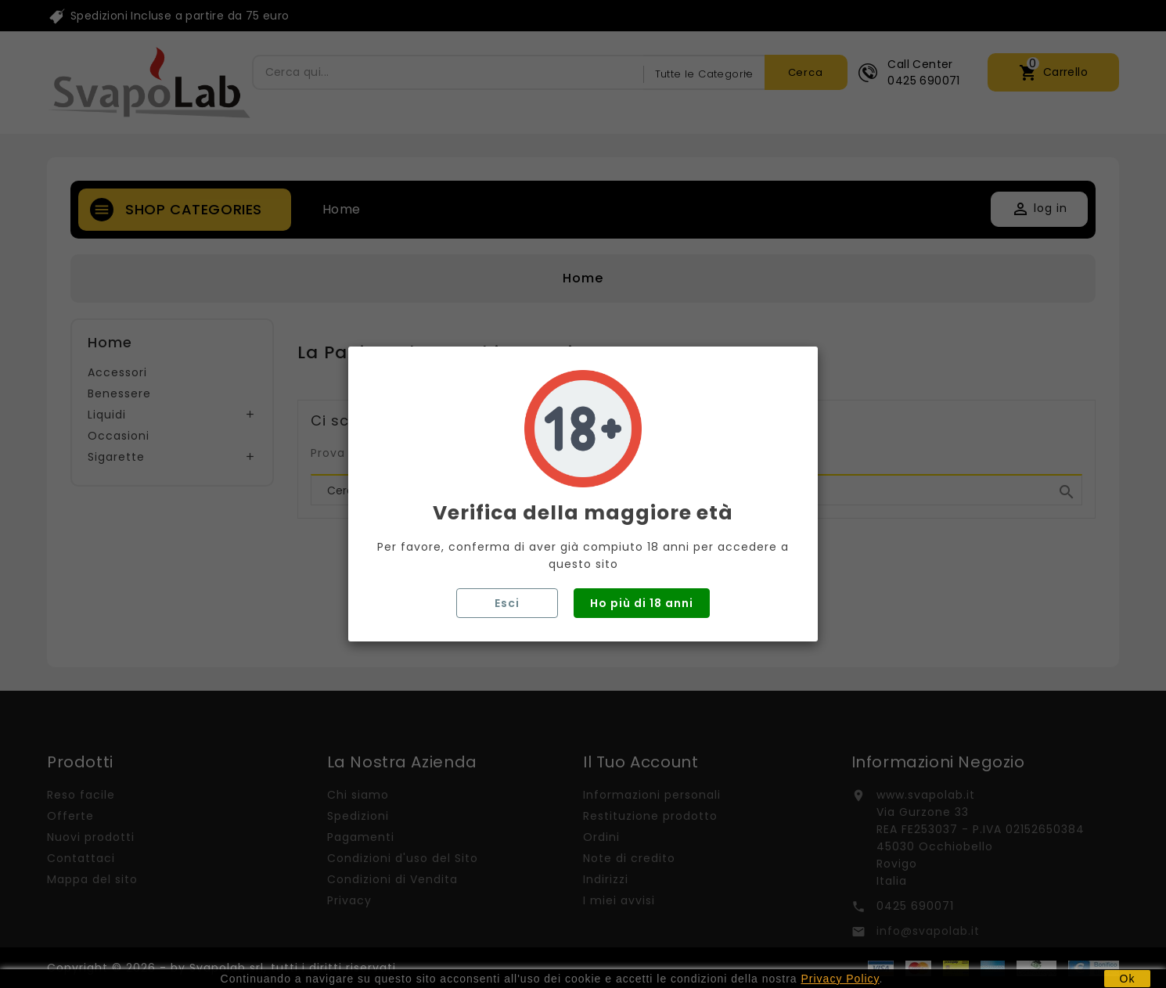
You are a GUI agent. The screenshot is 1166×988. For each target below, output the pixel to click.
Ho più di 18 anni (641, 603)
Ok (1127, 978)
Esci (507, 603)
